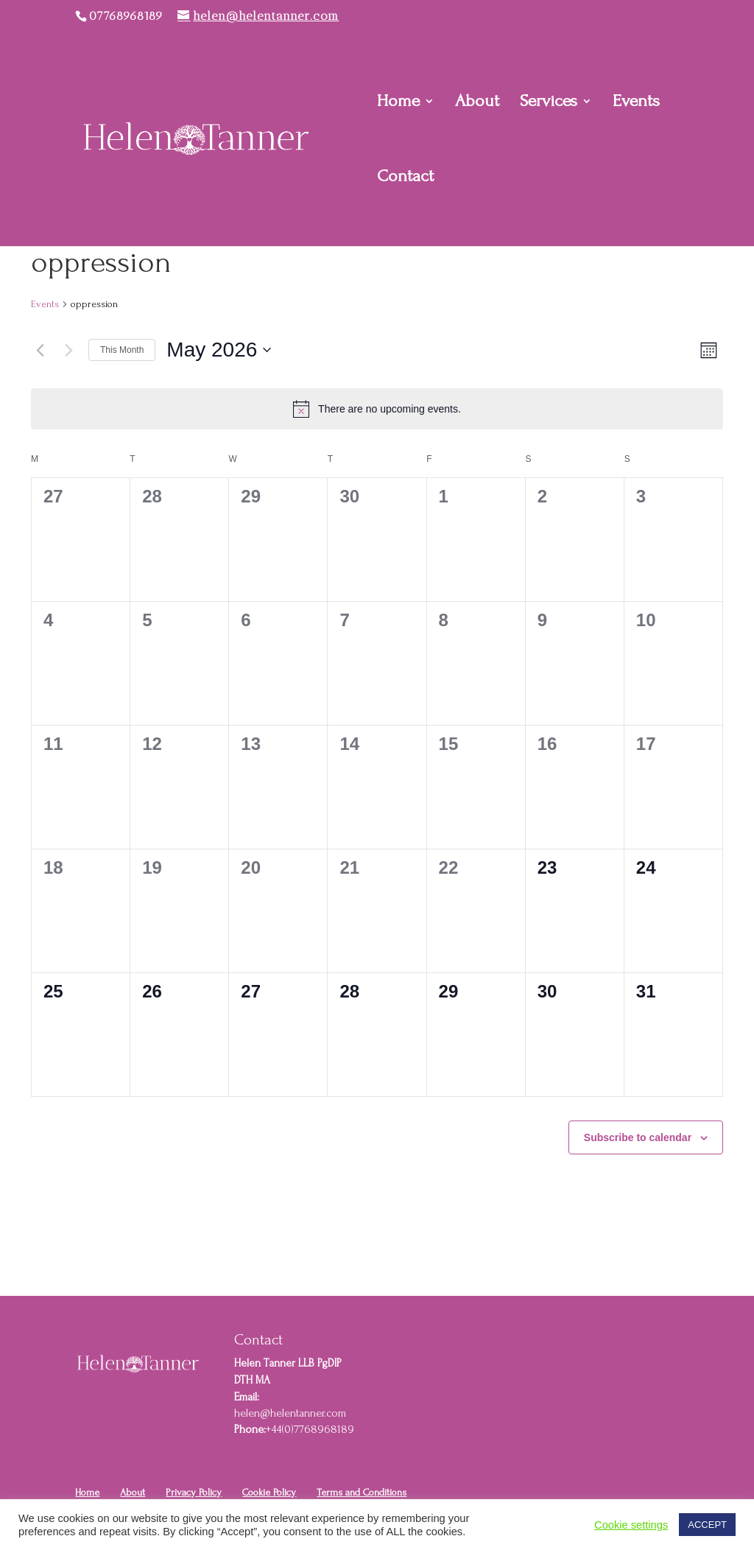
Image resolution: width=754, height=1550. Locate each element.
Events (636, 103)
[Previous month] (40, 350)
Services (548, 103)
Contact (405, 178)
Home (398, 103)
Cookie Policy (269, 1492)
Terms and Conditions (361, 1492)
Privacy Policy (194, 1492)
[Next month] (68, 350)
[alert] (377, 408)
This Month (122, 350)
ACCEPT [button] (707, 1524)
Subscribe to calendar (637, 1137)
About (477, 103)
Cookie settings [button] (631, 1525)
